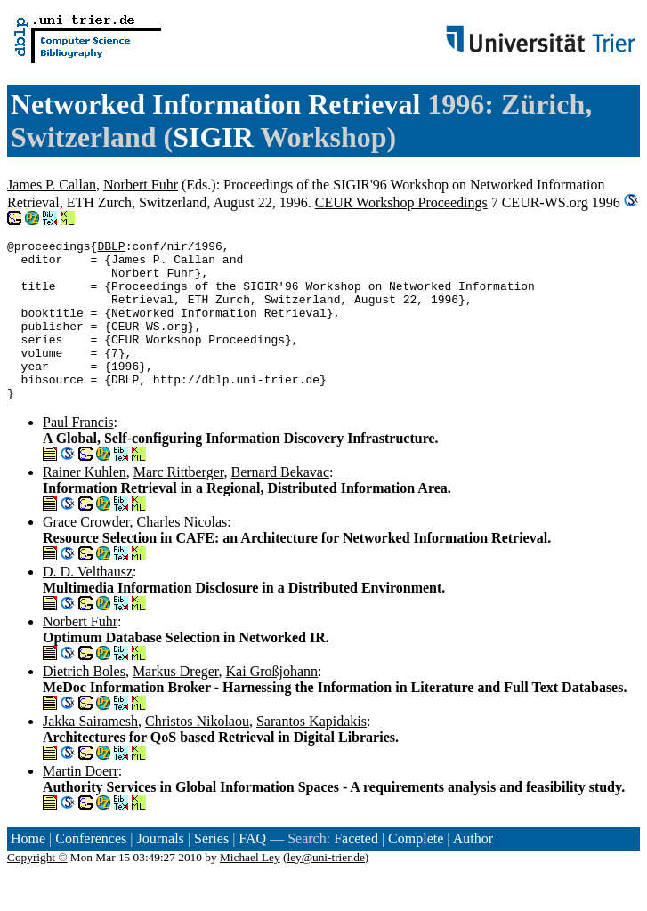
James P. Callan (51, 184)
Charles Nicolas (182, 553)
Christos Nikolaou (197, 753)
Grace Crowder (86, 553)
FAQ (252, 870)
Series (211, 870)
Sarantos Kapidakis (311, 753)
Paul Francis (78, 454)
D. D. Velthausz (88, 603)
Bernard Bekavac (279, 504)
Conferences (90, 870)
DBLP (111, 248)
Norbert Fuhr (140, 184)
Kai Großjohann (272, 703)
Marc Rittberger (178, 504)
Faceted (356, 870)
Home (28, 870)
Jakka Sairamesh (90, 753)
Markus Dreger (176, 703)
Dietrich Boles (84, 703)
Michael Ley (250, 889)
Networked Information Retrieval (215, 104)
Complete (415, 870)
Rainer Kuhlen (84, 504)
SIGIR (213, 137)
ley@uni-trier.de (325, 889)
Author (473, 870)
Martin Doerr (80, 802)
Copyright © (37, 889)
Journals (159, 870)
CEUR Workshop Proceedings (401, 202)
